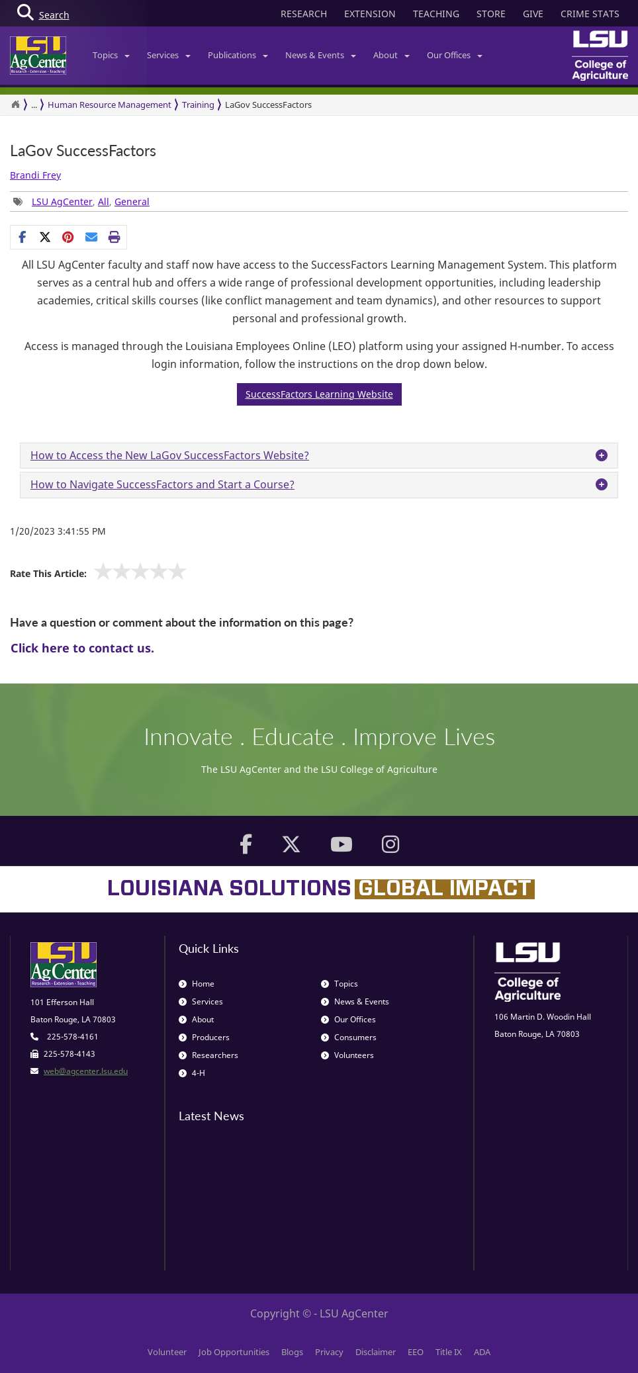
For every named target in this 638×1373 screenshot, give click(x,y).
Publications (238, 55)
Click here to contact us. (82, 648)
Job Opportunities (234, 1352)
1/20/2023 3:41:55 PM (58, 531)
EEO (416, 1352)
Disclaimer (375, 1352)
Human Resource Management (109, 105)
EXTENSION (370, 13)
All (103, 201)
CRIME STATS (590, 13)
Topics (111, 55)
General (132, 201)
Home (196, 983)
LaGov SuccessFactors (268, 105)
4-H (192, 1073)
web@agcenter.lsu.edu (86, 1071)
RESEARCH (304, 13)
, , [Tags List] (81, 201)
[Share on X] (45, 237)
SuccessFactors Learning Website (319, 394)
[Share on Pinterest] (68, 237)
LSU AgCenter (62, 201)
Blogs (292, 1352)
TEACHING (436, 13)
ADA (482, 1352)
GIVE (533, 13)
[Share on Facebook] (22, 237)
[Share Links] (68, 237)
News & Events (320, 55)
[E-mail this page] (91, 237)
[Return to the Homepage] (15, 104)
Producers (204, 1037)
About (391, 55)
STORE (491, 13)
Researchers (208, 1055)
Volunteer (167, 1352)
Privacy (329, 1352)
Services (169, 55)
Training (198, 105)
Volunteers (347, 1055)
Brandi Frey (35, 175)
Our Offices (454, 55)
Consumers (349, 1037)
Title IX (448, 1352)
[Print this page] (114, 237)
